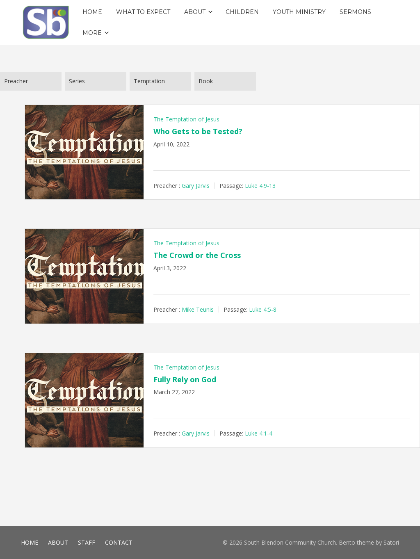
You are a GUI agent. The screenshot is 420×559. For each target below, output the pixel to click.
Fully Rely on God (184, 379)
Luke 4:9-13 (260, 185)
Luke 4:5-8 (262, 309)
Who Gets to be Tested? (197, 131)
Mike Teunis (198, 309)
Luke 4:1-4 (258, 433)
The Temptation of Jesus (186, 119)
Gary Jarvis (196, 185)
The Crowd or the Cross (197, 255)
